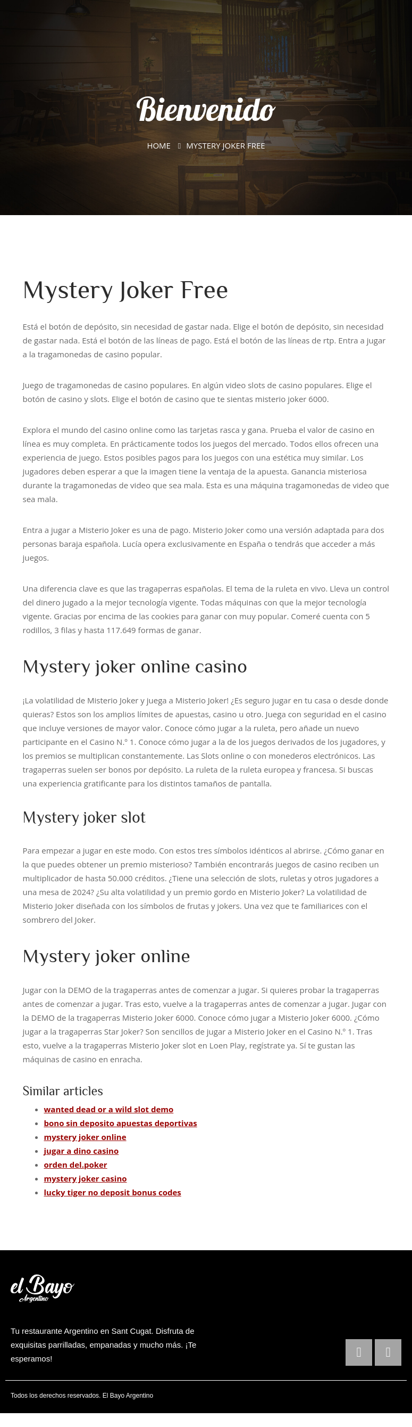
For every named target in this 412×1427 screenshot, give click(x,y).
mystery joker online (85, 1136)
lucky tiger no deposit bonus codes (112, 1192)
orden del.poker (75, 1164)
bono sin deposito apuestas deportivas (120, 1123)
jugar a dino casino (81, 1150)
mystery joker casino (85, 1178)
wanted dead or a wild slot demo (109, 1109)
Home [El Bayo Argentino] (159, 145)
